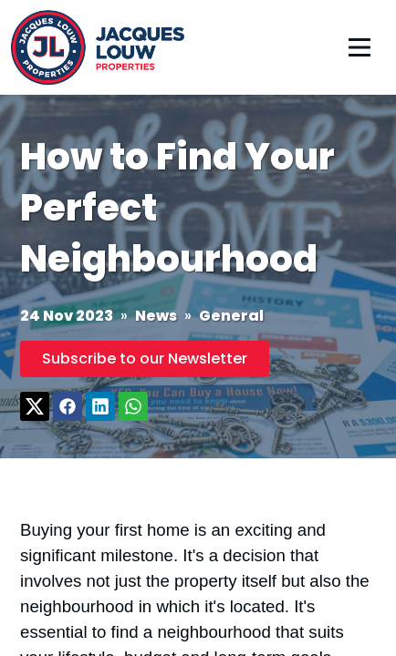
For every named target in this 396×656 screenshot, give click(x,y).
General (231, 316)
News (156, 316)
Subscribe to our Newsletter (144, 358)
